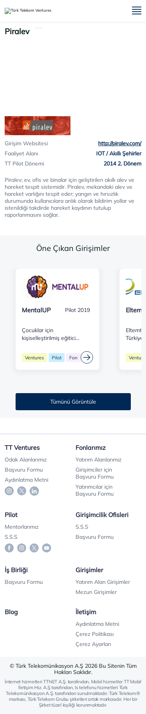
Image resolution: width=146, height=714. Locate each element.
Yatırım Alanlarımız (98, 459)
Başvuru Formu (24, 469)
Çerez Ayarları (93, 644)
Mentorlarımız (22, 526)
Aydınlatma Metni (26, 479)
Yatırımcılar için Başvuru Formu (95, 490)
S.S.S (11, 536)
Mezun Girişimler (96, 592)
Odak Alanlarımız (26, 459)
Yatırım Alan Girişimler (103, 581)
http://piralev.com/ (119, 143)
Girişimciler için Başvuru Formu (95, 473)
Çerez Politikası (95, 633)
